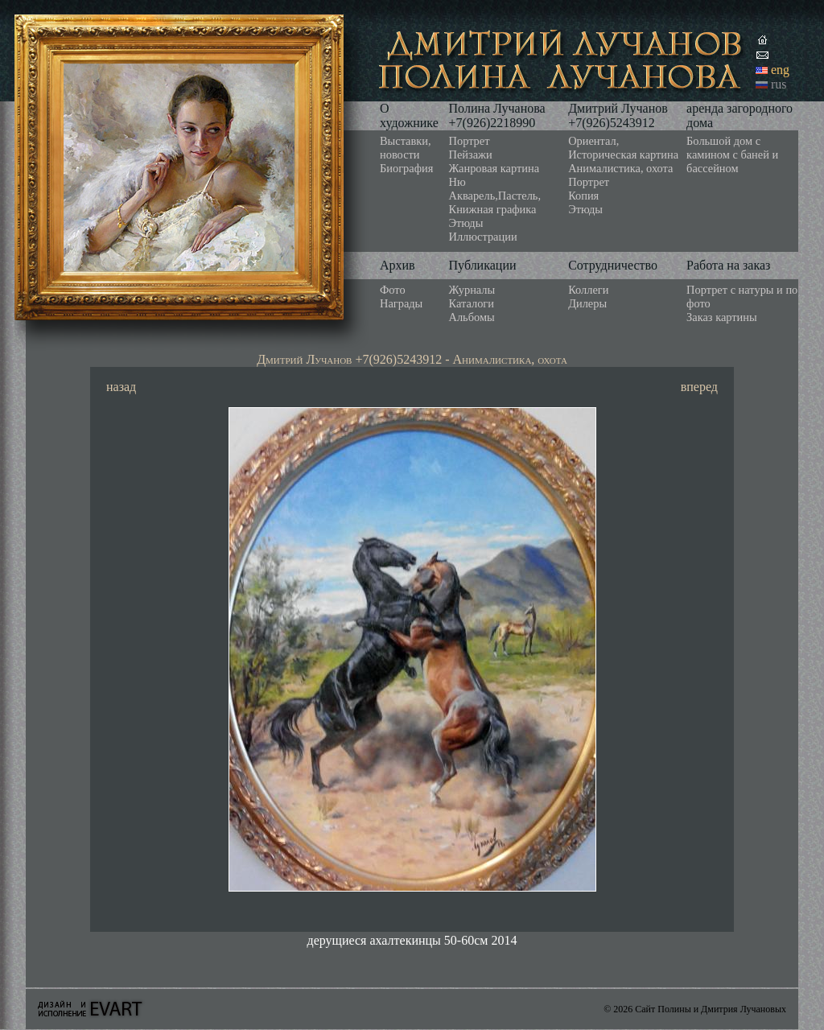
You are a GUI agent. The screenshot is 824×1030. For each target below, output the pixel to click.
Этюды (466, 222)
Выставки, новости (405, 147)
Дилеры (587, 303)
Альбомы (472, 317)
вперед (699, 386)
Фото (393, 289)
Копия (583, 195)
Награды (401, 303)
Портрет (469, 140)
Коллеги (588, 289)
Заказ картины (721, 317)
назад (121, 386)
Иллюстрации (483, 236)
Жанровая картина (494, 168)
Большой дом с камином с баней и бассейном (732, 154)
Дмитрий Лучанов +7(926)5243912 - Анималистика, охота (412, 359)
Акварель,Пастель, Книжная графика (495, 202)
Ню (457, 181)
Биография (406, 168)
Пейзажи (470, 154)
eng (780, 69)
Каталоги (471, 303)
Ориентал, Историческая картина (623, 147)
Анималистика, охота (620, 168)
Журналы (472, 289)
